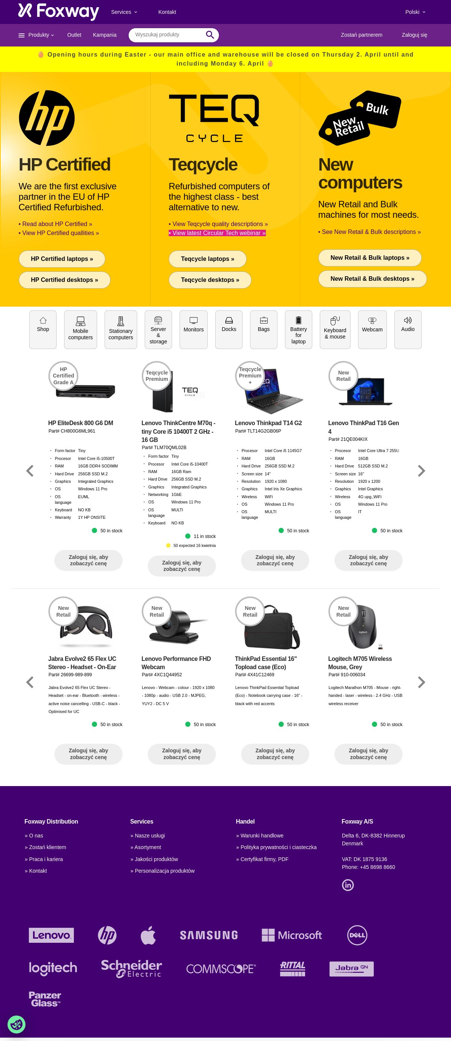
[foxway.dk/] (58, 12)
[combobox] (168, 35)
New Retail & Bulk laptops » (370, 258)
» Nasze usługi (147, 836)
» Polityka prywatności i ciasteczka (276, 847)
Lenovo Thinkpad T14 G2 (268, 477)
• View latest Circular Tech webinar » (217, 233)
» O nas (34, 836)
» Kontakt (36, 871)
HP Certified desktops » (64, 280)
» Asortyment (145, 847)
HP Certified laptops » (62, 259)
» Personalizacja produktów (162, 871)
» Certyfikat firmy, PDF (262, 859)
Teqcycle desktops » (210, 280)
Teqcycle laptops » (207, 259)
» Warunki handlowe (259, 836)
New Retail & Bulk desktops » (373, 279)
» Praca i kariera (44, 859)
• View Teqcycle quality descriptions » (218, 224)
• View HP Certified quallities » (59, 233)
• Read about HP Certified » (56, 224)
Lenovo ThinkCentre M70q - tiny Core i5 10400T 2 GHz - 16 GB (179, 485)
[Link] (30, 524)
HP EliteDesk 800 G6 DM (80, 477)
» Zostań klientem (45, 847)
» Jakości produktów (154, 859)
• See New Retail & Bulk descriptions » (369, 232)
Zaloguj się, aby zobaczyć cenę (88, 614)
